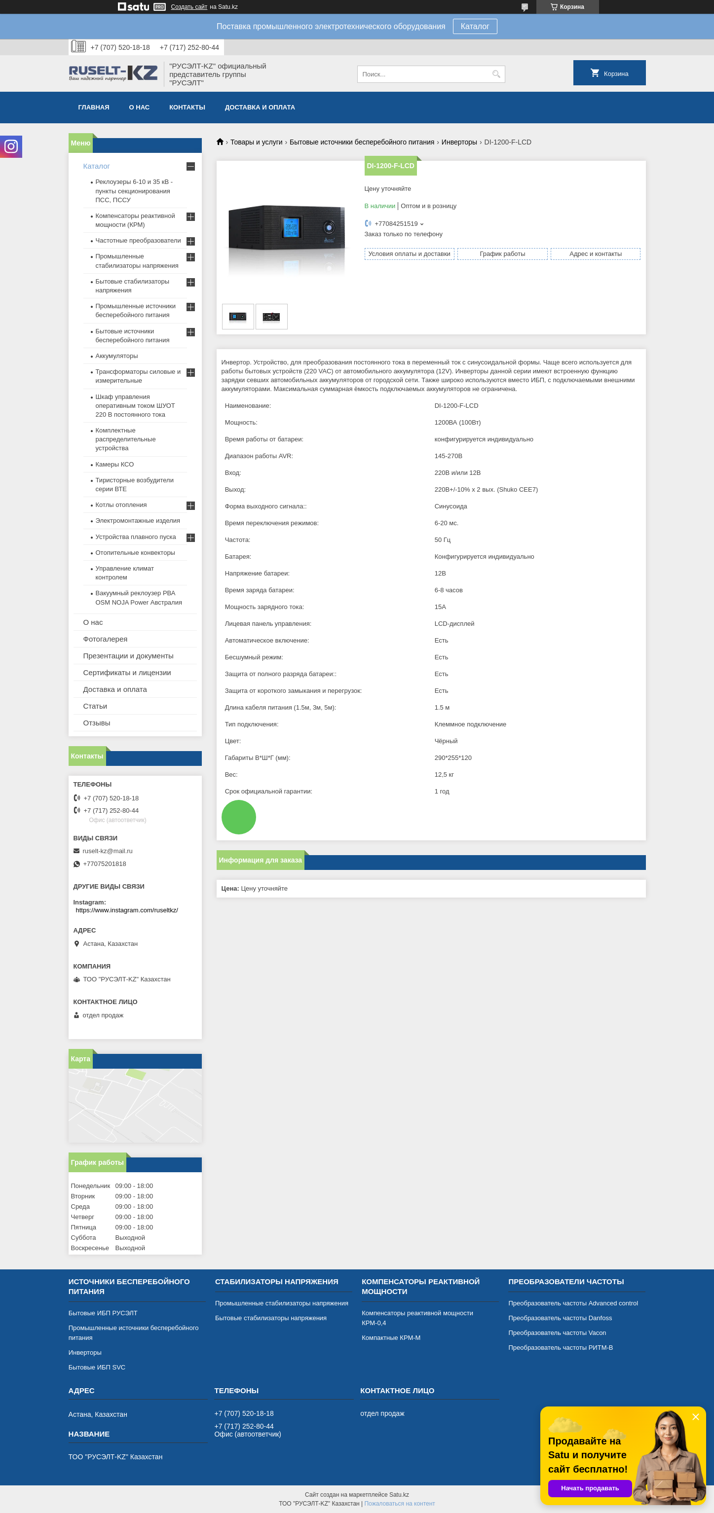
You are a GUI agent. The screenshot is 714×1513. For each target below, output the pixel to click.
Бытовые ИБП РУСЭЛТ (103, 1313)
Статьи (95, 706)
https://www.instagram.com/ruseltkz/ (127, 910)
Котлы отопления (121, 504)
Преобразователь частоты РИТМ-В (560, 1347)
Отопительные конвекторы (135, 552)
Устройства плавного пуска (136, 536)
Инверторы (459, 142)
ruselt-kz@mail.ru (108, 851)
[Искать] (496, 74)
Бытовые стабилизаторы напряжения (271, 1318)
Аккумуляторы (117, 356)
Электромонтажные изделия (138, 520)
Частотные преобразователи (138, 240)
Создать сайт (189, 6)
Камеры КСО (115, 464)
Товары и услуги (256, 142)
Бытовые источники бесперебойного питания (362, 142)
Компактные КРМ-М (391, 1337)
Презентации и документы (128, 655)
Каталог (475, 26)
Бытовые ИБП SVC (97, 1367)
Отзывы (97, 723)
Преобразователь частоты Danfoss (560, 1318)
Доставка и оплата (260, 107)
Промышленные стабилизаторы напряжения (281, 1303)
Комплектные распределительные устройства (126, 439)
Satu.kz (399, 1494)
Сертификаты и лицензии (127, 672)
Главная (94, 107)
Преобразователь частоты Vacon (557, 1332)
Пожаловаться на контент (399, 1503)
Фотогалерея (105, 639)
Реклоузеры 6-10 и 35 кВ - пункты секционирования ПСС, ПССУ (134, 190)
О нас (139, 107)
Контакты (187, 107)
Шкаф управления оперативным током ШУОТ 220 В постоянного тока (135, 405)
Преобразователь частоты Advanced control (573, 1303)
